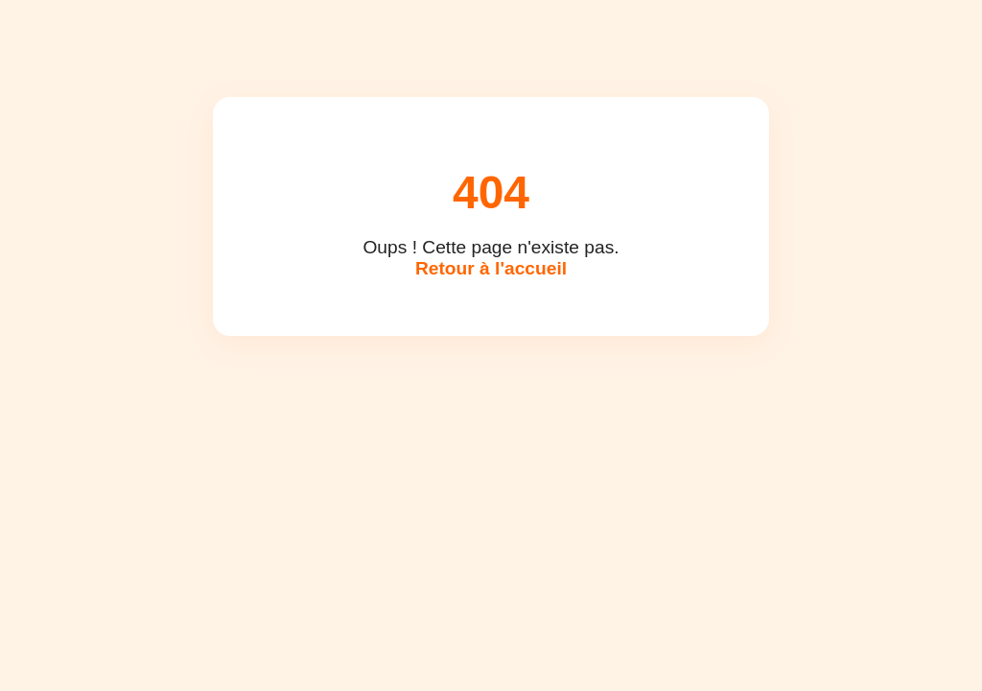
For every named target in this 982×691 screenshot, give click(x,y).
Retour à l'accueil (491, 268)
